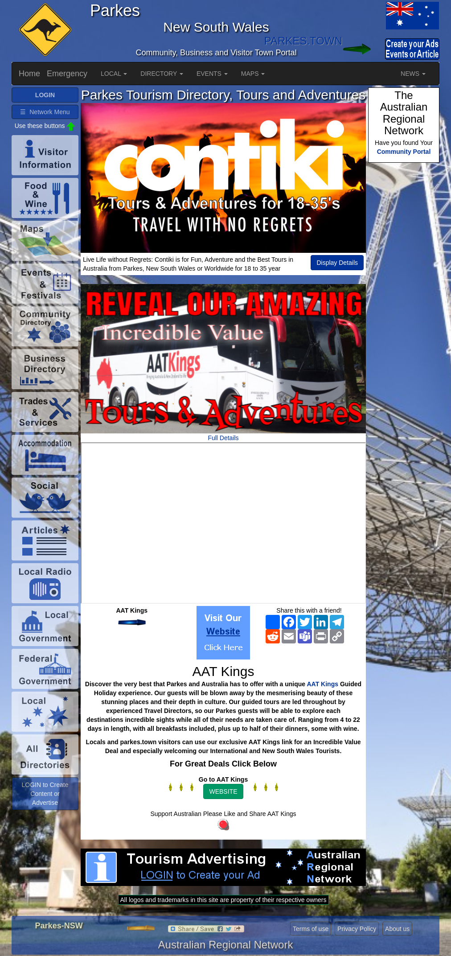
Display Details (337, 262)
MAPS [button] (253, 73)
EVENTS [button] (212, 73)
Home (29, 73)
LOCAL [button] (114, 73)
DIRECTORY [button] (161, 73)
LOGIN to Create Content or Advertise (44, 793)
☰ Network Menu (45, 111)
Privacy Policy (356, 928)
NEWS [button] (413, 73)
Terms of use (310, 928)
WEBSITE (223, 791)
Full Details (223, 437)
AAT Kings (323, 684)
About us (397, 928)
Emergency (67, 73)
